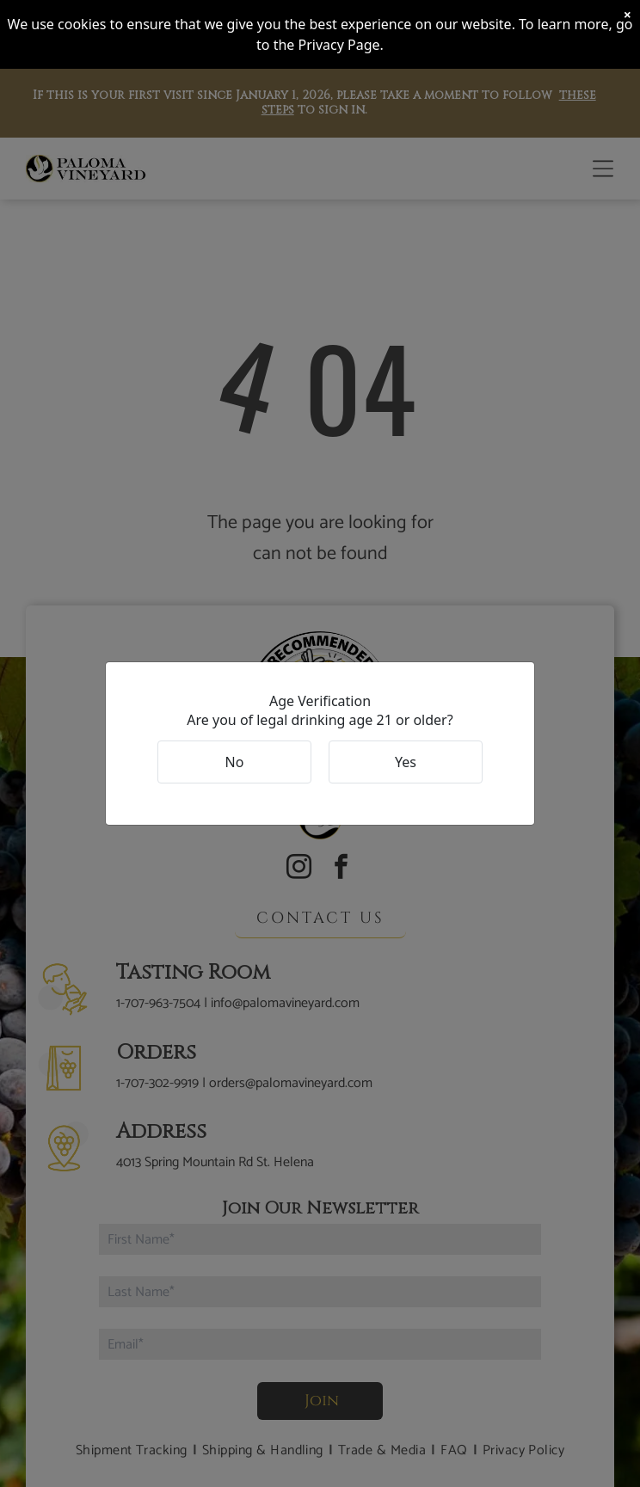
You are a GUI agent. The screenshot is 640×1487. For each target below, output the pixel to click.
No (234, 762)
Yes (405, 762)
